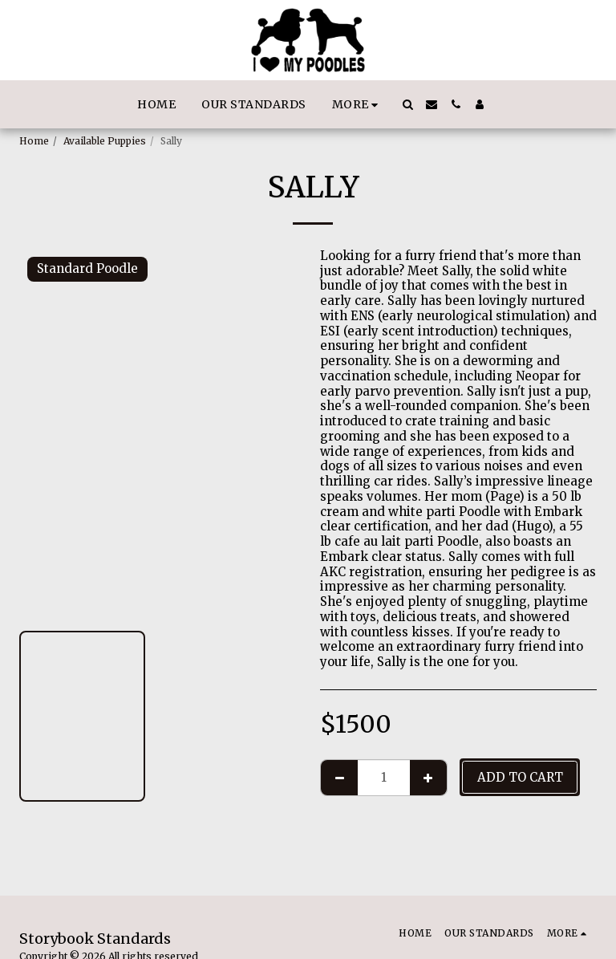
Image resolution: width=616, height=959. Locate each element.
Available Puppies (104, 141)
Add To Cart (520, 777)
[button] (407, 104)
